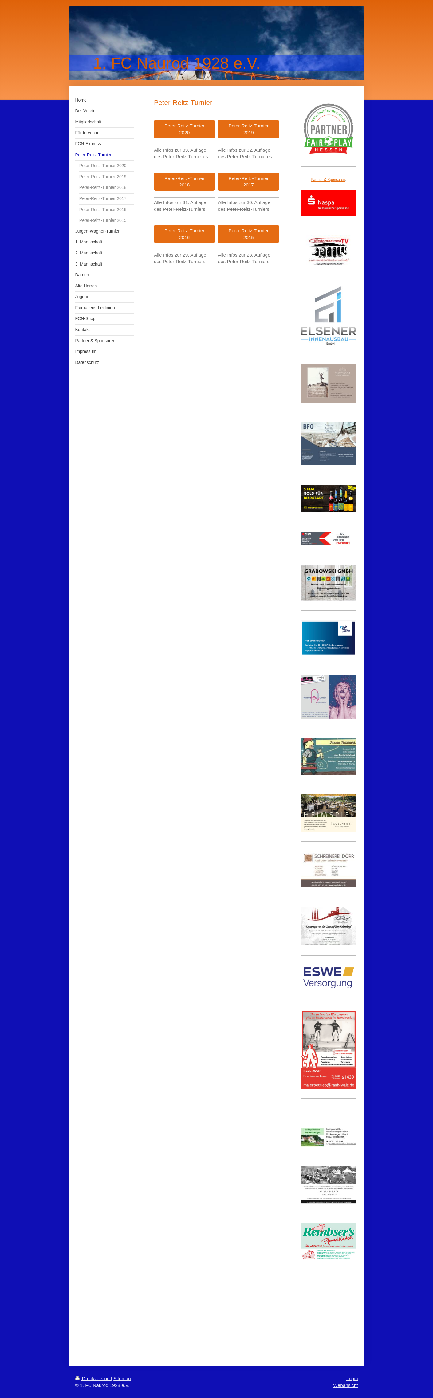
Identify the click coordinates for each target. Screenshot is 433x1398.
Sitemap (122, 1378)
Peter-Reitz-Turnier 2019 (249, 129)
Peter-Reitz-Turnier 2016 (184, 234)
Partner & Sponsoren (328, 180)
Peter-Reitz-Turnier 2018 (184, 182)
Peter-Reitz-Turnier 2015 (249, 234)
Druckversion (93, 1378)
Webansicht (345, 1385)
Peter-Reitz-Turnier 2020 (184, 129)
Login (352, 1378)
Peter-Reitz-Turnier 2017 (249, 182)
